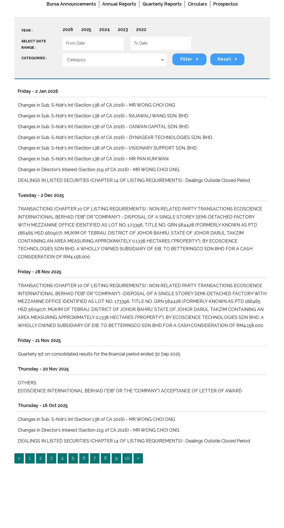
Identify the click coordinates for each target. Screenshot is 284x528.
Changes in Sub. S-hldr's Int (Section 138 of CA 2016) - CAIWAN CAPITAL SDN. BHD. (104, 126)
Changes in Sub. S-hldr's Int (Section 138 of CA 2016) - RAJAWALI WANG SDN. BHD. (103, 116)
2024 (104, 29)
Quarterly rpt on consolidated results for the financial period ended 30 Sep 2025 (99, 354)
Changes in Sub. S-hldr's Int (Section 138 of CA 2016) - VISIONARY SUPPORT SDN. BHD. (108, 148)
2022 (141, 29)
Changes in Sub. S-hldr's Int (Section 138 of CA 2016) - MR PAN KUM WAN (93, 158)
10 (127, 458)
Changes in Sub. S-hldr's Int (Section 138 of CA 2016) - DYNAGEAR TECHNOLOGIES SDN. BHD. (115, 137)
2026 (68, 29)
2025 (86, 29)
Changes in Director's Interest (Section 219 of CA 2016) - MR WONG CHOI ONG (98, 169)
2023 (123, 29)
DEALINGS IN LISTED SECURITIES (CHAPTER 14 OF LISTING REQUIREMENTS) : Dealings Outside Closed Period (134, 180)
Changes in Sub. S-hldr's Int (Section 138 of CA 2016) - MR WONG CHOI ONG (96, 105)
